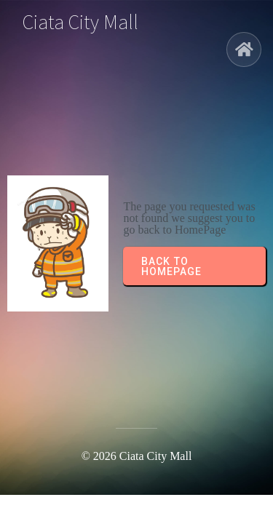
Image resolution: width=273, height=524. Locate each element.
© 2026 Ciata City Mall (137, 456)
